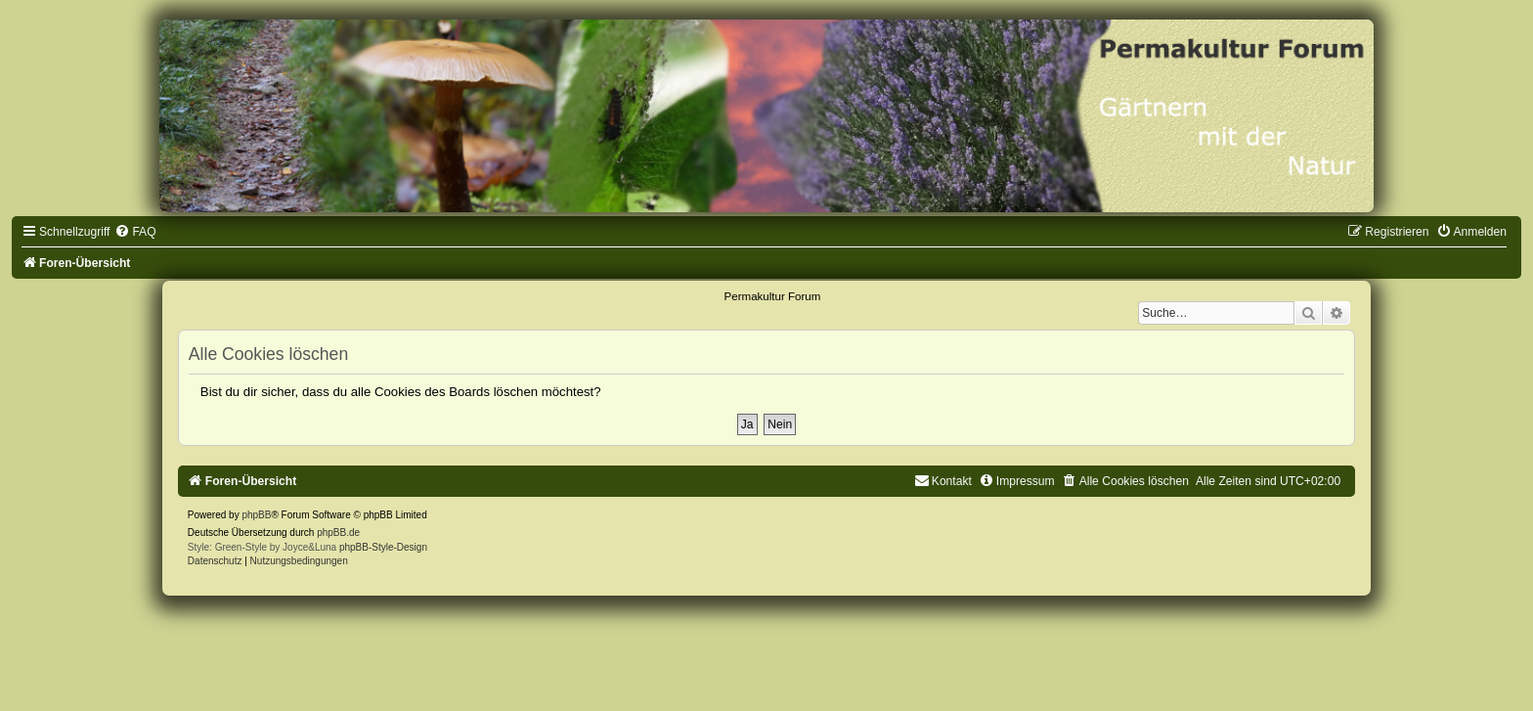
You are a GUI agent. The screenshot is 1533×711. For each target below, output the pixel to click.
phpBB (256, 515)
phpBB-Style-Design (383, 547)
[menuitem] (134, 232)
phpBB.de (338, 532)
